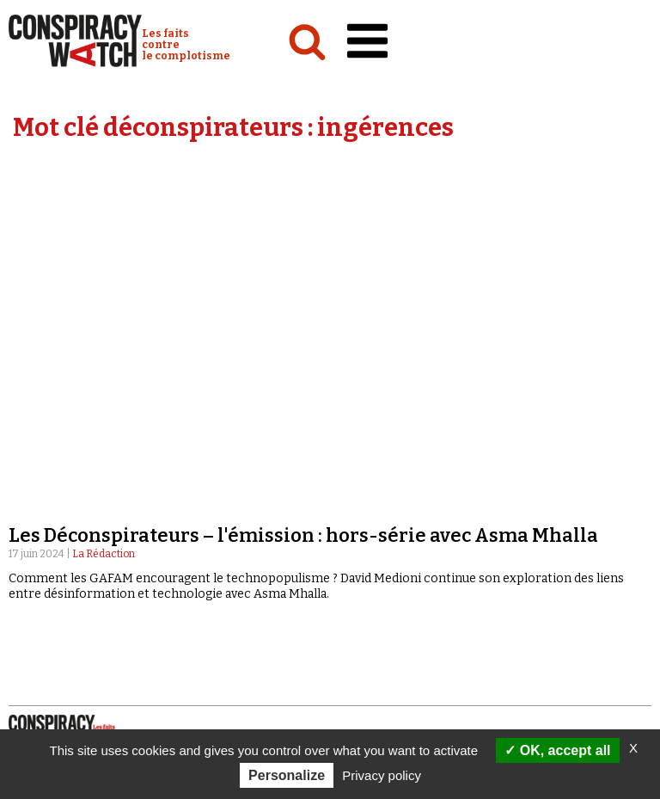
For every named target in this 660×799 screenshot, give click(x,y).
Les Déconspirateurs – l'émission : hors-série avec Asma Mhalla (303, 213)
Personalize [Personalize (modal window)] (286, 775)
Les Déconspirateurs (393, 524)
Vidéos (351, 458)
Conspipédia (46, 524)
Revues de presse (382, 540)
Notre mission (61, 581)
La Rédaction (103, 232)
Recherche (395, 566)
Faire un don (392, 632)
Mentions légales (73, 631)
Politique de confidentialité (107, 648)
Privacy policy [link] (381, 775)
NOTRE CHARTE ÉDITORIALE (94, 599)
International (52, 491)
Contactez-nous (389, 582)
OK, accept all (557, 750)
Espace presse (382, 599)
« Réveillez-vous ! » (386, 507)
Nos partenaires (69, 615)
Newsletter (376, 616)
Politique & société (65, 474)
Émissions (361, 474)
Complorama (371, 491)
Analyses (39, 458)
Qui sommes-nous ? (72, 565)
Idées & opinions (60, 507)
